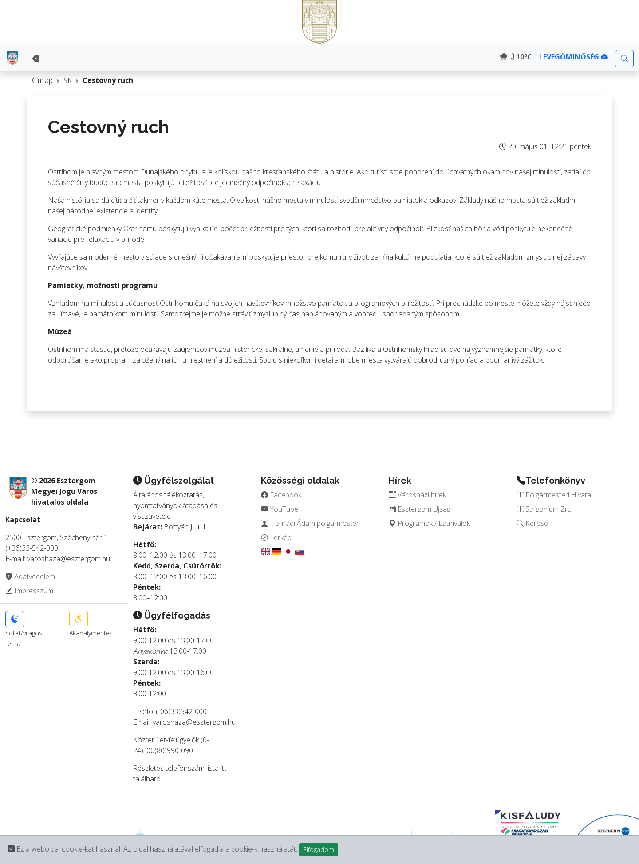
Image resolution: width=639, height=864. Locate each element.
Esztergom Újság (419, 509)
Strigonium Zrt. (544, 509)
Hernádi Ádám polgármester (310, 523)
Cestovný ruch (108, 80)
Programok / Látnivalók (429, 523)
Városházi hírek (417, 495)
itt (223, 768)
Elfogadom (318, 849)
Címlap (42, 80)
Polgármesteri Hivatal (554, 495)
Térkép (276, 537)
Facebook (281, 495)
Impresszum (29, 591)
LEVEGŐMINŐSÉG (573, 57)
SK (67, 80)
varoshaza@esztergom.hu (194, 722)
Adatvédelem (30, 576)
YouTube (279, 509)
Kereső (532, 523)
